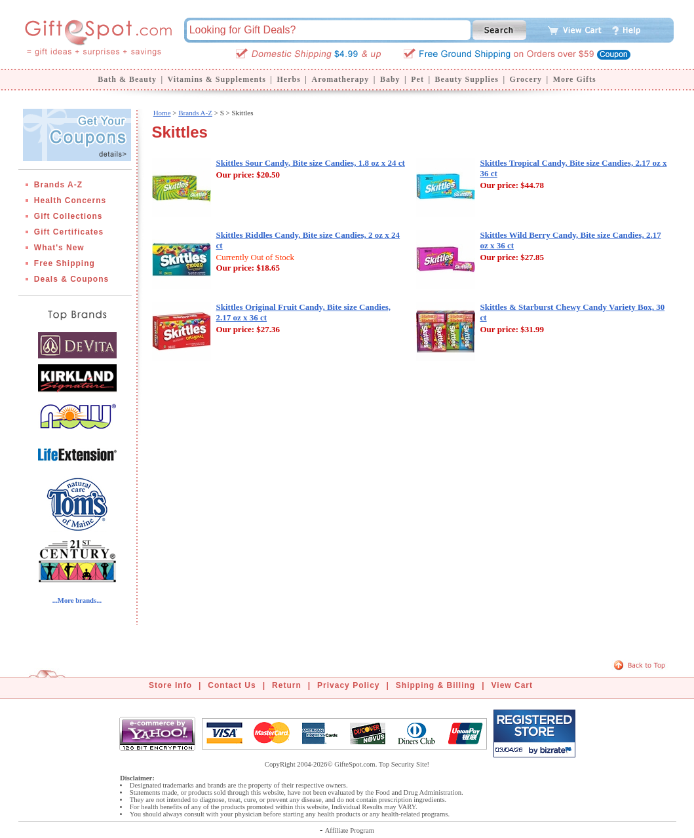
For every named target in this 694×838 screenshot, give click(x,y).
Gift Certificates (69, 232)
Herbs (288, 79)
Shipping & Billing (435, 685)
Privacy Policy (348, 685)
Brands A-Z (58, 184)
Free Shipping (64, 263)
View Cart (512, 685)
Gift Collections (68, 216)
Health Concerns (70, 200)
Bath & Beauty (127, 79)
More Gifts (574, 79)
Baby (390, 79)
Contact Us (232, 685)
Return (286, 685)
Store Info (170, 685)
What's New (59, 247)
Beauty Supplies (467, 79)
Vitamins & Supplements (217, 79)
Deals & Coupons (71, 279)
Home (162, 113)
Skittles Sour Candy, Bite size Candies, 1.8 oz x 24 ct (310, 163)
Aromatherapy (340, 79)
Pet (417, 79)
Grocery (526, 79)
